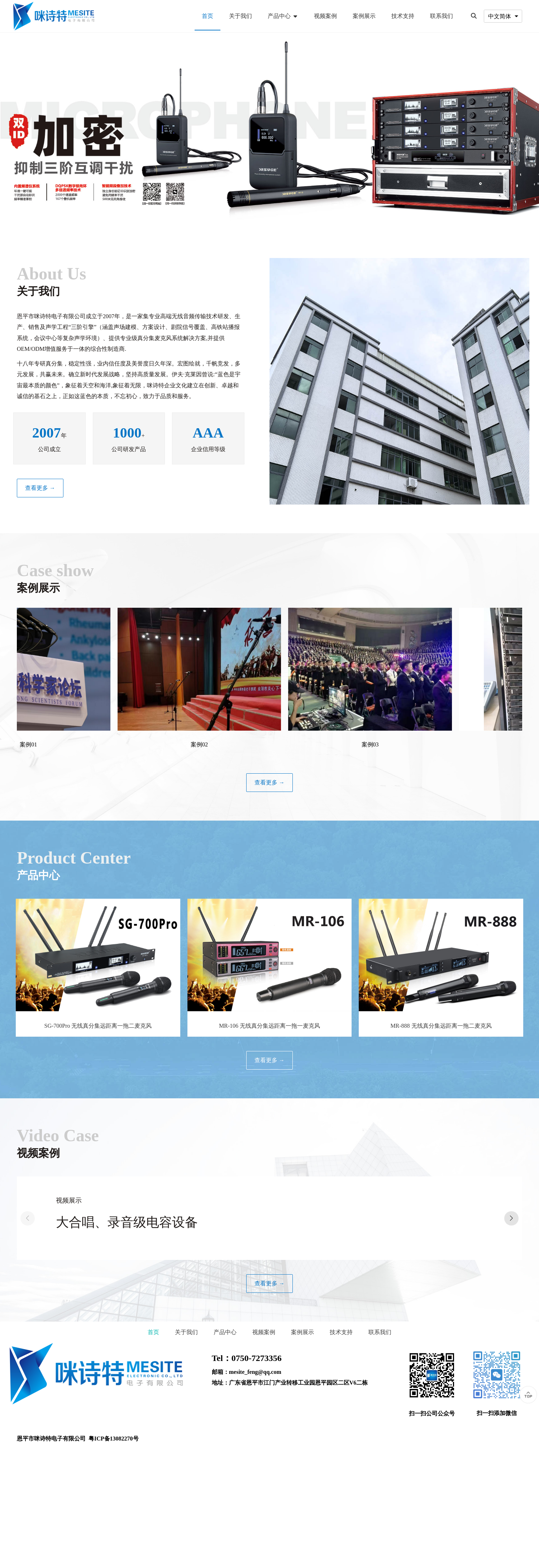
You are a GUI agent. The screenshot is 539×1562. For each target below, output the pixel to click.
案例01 (48, 744)
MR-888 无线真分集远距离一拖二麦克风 (440, 1026)
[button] (511, 1218)
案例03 (390, 744)
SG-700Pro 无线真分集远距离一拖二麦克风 (98, 1026)
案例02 (219, 744)
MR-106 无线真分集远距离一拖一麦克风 (269, 1026)
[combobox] (503, 16)
